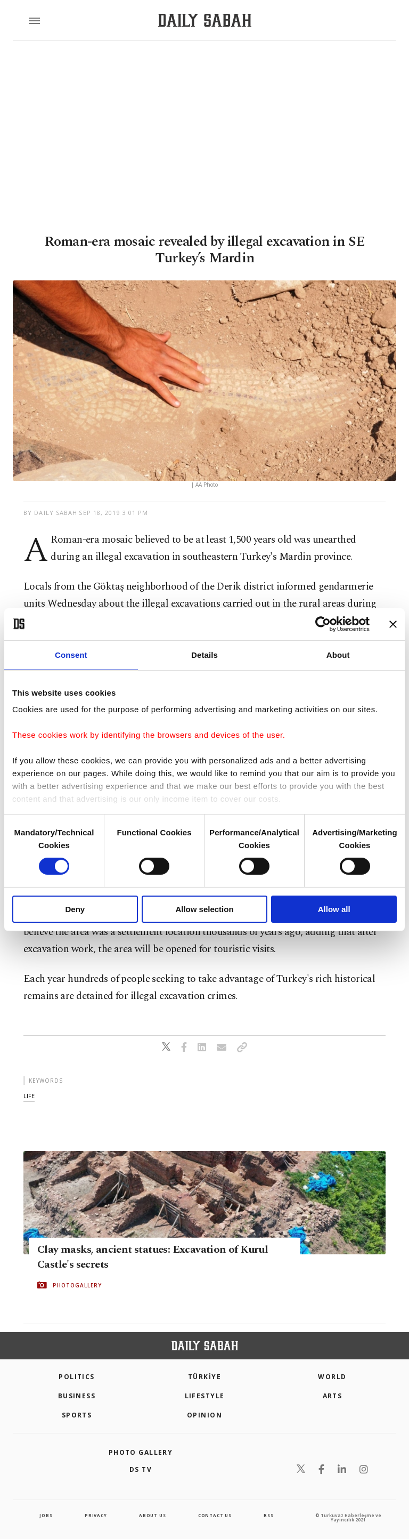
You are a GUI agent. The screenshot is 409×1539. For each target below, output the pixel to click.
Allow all (334, 909)
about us (152, 1515)
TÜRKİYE (204, 1376)
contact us (215, 1515)
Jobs (45, 1515)
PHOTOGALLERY (77, 1285)
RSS (268, 1515)
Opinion (204, 1415)
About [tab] (338, 654)
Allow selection (204, 909)
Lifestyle (205, 1395)
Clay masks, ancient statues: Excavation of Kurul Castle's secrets (152, 1257)
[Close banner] (393, 623)
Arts (332, 1395)
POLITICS (77, 1376)
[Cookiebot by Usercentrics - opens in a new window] (323, 624)
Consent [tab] (71, 654)
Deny (75, 909)
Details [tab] (204, 654)
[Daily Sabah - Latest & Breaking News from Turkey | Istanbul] (204, 20)
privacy (96, 1515)
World (332, 1376)
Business (77, 1395)
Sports (77, 1415)
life (29, 1096)
